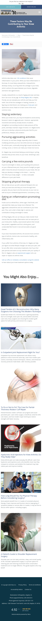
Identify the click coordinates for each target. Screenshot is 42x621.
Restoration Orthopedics (8, 35)
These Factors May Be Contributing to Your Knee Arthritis (18, 36)
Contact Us (28, 589)
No (22, 3)
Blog (19, 35)
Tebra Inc (13, 585)
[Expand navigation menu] (40, 12)
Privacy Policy (22, 585)
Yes (20, 3)
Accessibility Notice (17, 589)
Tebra (28, 614)
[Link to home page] (18, 12)
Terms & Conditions (35, 585)
